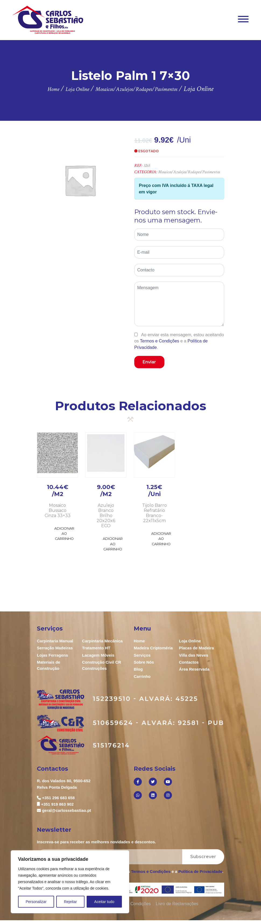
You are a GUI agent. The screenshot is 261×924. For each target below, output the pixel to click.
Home (139, 641)
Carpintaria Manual (55, 641)
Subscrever (203, 856)
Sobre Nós (144, 662)
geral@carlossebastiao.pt (66, 810)
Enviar (149, 361)
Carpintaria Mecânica (102, 641)
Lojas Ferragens (52, 655)
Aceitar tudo (104, 902)
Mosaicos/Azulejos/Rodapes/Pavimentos (189, 172)
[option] (80, 180)
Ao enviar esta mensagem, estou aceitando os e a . (179, 341)
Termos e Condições (159, 341)
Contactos (189, 662)
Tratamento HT (96, 648)
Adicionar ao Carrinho (64, 533)
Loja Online (190, 641)
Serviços (142, 655)
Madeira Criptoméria (153, 648)
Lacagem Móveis (98, 655)
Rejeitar (70, 902)
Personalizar (36, 902)
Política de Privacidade (200, 871)
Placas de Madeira (196, 648)
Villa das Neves (193, 655)
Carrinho (142, 676)
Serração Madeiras (55, 648)
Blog (138, 669)
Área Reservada (194, 669)
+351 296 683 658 (58, 797)
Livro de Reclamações (177, 903)
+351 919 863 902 (57, 804)
